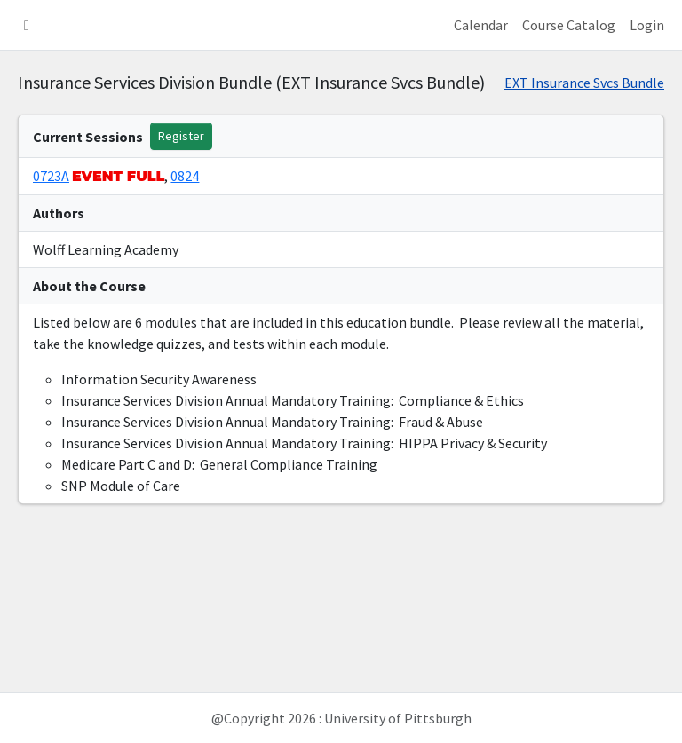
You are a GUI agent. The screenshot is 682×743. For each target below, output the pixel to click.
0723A (51, 176)
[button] (27, 25)
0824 (184, 176)
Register (181, 136)
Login (647, 25)
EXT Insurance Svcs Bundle (584, 82)
